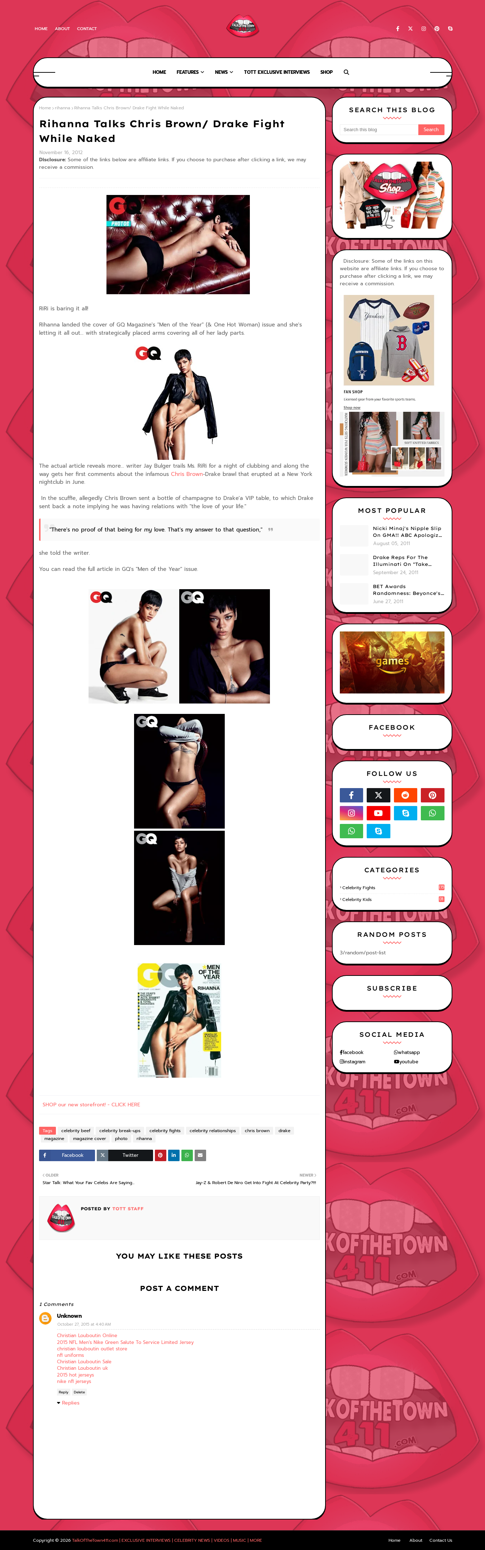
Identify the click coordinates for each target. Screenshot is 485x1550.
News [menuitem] (221, 72)
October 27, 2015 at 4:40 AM (84, 1324)
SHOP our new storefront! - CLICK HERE (91, 1104)
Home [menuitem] (159, 72)
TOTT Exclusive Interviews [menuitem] (277, 72)
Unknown (69, 1316)
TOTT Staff (127, 1208)
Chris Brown (187, 474)
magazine (54, 1138)
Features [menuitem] (188, 72)
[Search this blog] (379, 129)
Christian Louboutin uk (82, 1368)
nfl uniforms (70, 1355)
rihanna (62, 108)
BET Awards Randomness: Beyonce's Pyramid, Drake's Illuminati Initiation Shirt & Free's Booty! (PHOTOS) (407, 590)
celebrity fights (165, 1130)
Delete (79, 1392)
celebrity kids (393, 899)
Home (41, 28)
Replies (71, 1403)
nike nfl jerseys (74, 1381)
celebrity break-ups (120, 1130)
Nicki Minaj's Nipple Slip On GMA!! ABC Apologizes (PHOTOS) (408, 532)
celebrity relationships (213, 1130)
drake (284, 1130)
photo (121, 1138)
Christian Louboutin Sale (84, 1361)
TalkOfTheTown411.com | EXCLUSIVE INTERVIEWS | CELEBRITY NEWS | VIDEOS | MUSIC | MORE (167, 1540)
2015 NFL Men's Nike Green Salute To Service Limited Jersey (125, 1342)
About (62, 28)
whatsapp (409, 1052)
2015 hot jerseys (75, 1375)
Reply (63, 1392)
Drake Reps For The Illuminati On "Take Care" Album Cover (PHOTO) (400, 561)
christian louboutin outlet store (92, 1348)
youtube (408, 1061)
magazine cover (89, 1138)
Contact (87, 28)
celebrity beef (75, 1130)
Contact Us (440, 1540)
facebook (353, 1052)
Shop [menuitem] (326, 72)
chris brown (257, 1130)
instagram (354, 1061)
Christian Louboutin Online (87, 1335)
